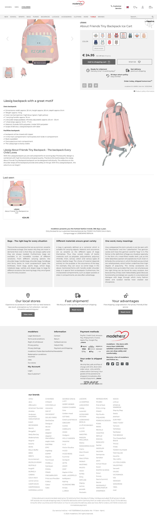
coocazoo (49, 417)
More (86, 17)
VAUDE (116, 480)
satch (98, 469)
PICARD (99, 410)
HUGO (64, 459)
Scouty (98, 485)
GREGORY (66, 431)
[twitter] (113, 372)
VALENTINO (117, 474)
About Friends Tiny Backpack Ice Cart (16, 219)
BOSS (31, 455)
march (81, 464)
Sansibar (99, 466)
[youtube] (118, 372)
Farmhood (49, 468)
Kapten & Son (67, 481)
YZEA (115, 495)
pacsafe (82, 498)
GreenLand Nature (69, 428)
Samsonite (100, 463)
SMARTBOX (100, 499)
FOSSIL (48, 478)
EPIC (47, 456)
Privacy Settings (34, 357)
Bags (29, 17)
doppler (48, 441)
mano (81, 458)
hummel (65, 465)
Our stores (32, 371)
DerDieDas (49, 429)
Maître (81, 451)
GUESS (65, 434)
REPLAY (99, 444)
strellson (116, 425)
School (13, 17)
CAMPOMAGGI (34, 495)
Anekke (31, 420)
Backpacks (45, 17)
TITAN (115, 455)
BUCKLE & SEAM (35, 471)
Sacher (98, 454)
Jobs (29, 368)
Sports (21, 17)
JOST (64, 478)
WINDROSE (117, 492)
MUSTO (82, 476)
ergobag (48, 459)
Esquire (48, 465)
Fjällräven (49, 475)
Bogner (31, 449)
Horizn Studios (68, 456)
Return (56, 347)
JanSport (65, 468)
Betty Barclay (34, 443)
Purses (36, 17)
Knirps (64, 496)
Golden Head (67, 422)
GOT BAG (66, 425)
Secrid (98, 491)
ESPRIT (48, 462)
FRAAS (48, 481)
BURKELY (32, 480)
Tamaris (116, 434)
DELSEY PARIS (51, 426)
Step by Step (118, 419)
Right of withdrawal (35, 350)
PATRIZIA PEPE (102, 407)
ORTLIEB (82, 488)
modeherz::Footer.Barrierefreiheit (41, 360)
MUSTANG (83, 473)
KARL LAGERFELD (69, 484)
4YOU (31, 407)
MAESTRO (83, 443)
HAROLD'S (66, 437)
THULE (115, 452)
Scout (98, 482)
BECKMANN (33, 434)
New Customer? (34, 382)
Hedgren (65, 444)
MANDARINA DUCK (86, 454)
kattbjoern (66, 487)
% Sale (93, 17)
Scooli (98, 475)
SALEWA (99, 460)
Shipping (108, 64)
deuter (48, 435)
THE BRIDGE (118, 444)
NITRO (81, 482)
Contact (57, 344)
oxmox (82, 495)
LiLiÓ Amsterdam (86, 434)
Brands (101, 17)
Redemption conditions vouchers (37, 364)
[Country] (127, 7)
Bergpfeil (32, 440)
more (83, 351)
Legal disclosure (34, 344)
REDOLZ (99, 438)
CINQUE (48, 410)
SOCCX (115, 407)
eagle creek (49, 450)
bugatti (31, 477)
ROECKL (99, 448)
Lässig (83, 30)
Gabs (47, 496)
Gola (64, 419)
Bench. (31, 437)
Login (30, 379)
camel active (33, 489)
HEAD (64, 441)
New (6, 17)
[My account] (143, 7)
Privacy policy (33, 354)
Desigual (48, 432)
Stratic (115, 422)
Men (17, 7)
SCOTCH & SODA (102, 478)
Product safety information (144, 100)
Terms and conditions (36, 347)
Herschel (65, 450)
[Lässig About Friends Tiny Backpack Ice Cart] (16, 202)
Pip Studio (100, 423)
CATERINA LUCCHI (36, 499)
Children (26, 7)
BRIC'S (31, 465)
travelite (116, 465)
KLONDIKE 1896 (68, 493)
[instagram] (123, 372)
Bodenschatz (34, 446)
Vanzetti (116, 477)
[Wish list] (135, 7)
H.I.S (64, 453)
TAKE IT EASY (118, 431)
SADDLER (100, 457)
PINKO (98, 420)
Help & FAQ (58, 354)
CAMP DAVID (34, 492)
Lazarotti (82, 420)
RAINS (98, 435)
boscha (31, 452)
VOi (114, 486)
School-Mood (101, 472)
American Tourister (36, 417)
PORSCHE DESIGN (103, 429)
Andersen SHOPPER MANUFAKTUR (34, 425)
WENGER (116, 489)
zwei (115, 499)
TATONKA (117, 437)
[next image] (72, 47)
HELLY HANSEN (68, 447)
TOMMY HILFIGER (120, 458)
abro (30, 410)
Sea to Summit (102, 488)
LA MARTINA (84, 410)
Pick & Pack (100, 414)
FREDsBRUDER (51, 484)
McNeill (82, 470)
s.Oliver (116, 410)
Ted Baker (117, 441)
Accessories (66, 17)
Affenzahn (32, 414)
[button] (134, 70)
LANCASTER (84, 414)
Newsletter (58, 360)
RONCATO (100, 451)
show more (98, 57)
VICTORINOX (118, 483)
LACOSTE (83, 407)
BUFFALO (32, 474)
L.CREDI (65, 499)
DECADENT (49, 423)
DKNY (47, 438)
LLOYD (82, 440)
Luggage (55, 17)
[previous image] (7, 47)
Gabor (47, 493)
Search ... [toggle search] (142, 17)
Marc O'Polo (84, 467)
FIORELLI (49, 471)
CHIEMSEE (49, 407)
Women (8, 7)
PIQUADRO (100, 426)
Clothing (77, 17)
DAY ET (48, 420)
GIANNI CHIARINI (69, 416)
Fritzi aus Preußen (52, 487)
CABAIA (31, 483)
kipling (65, 490)
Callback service (60, 350)
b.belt (31, 431)
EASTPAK (48, 453)
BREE (31, 461)
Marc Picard (83, 461)
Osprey (82, 492)
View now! (28, 323)
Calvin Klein (33, 486)
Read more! (76, 318)
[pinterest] (128, 372)
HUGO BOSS (67, 462)
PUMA (98, 432)
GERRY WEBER (68, 413)
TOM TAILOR (118, 461)
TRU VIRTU (117, 468)
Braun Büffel (33, 458)
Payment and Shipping (63, 357)
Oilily (81, 485)
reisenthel (100, 441)
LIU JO (81, 437)
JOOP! (64, 475)
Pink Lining (100, 417)
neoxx (81, 479)
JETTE (64, 471)
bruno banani (34, 468)
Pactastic (82, 501)
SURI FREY (117, 428)
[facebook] (108, 372)
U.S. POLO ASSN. (119, 471)
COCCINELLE (50, 414)
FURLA (48, 490)
